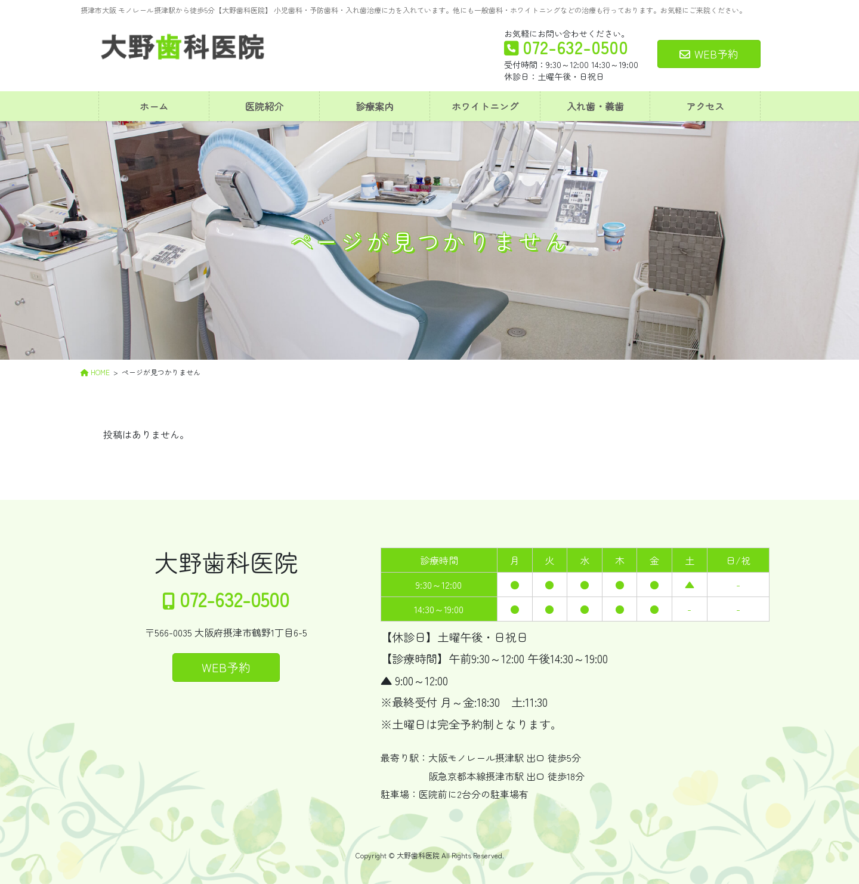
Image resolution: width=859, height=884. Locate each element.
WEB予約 (709, 53)
